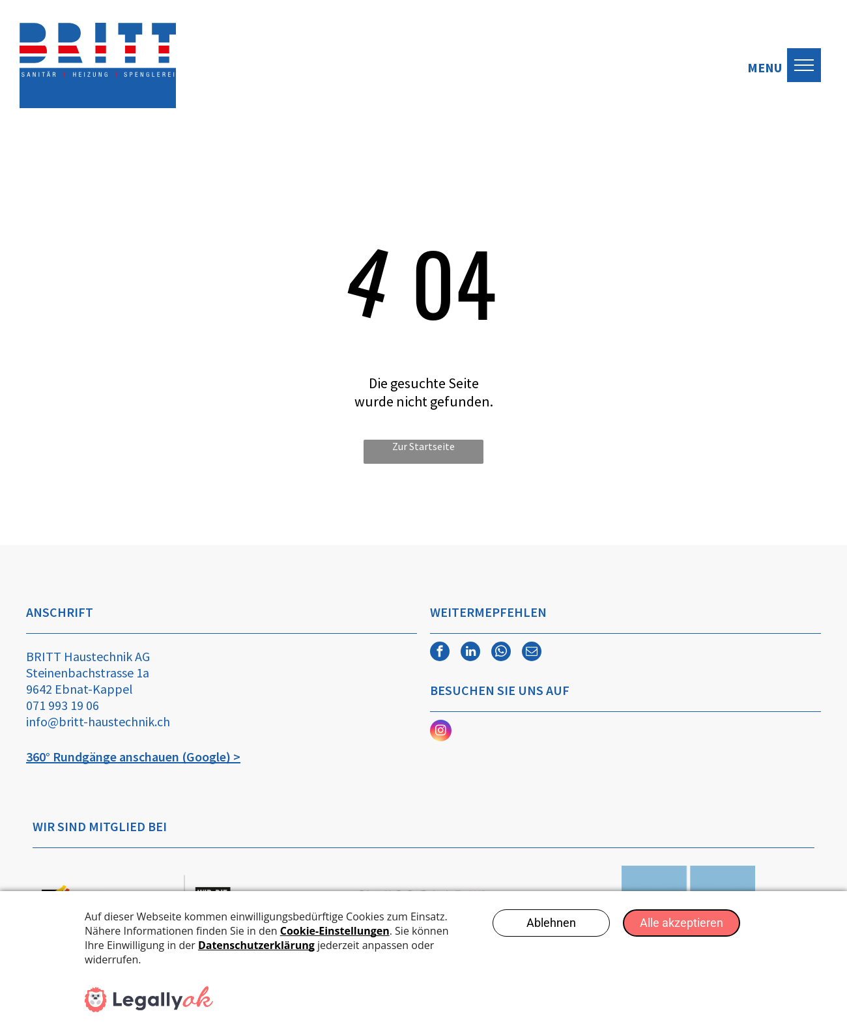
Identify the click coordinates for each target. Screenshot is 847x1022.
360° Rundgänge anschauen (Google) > (133, 756)
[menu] (804, 65)
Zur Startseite (423, 446)
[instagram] (441, 732)
